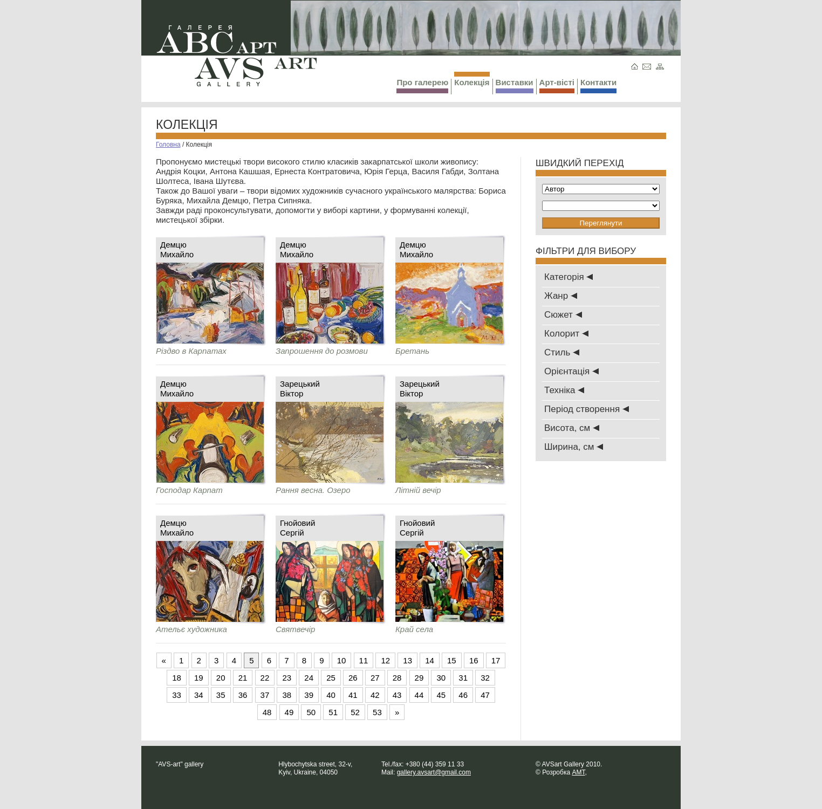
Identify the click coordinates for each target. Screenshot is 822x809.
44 (419, 695)
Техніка (564, 390)
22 (265, 677)
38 (286, 695)
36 (243, 695)
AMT (578, 772)
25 (330, 677)
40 (330, 695)
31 (463, 677)
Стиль (561, 352)
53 (377, 712)
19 (198, 677)
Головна (168, 144)
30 (441, 677)
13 (407, 660)
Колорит (566, 333)
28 (397, 677)
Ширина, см (573, 447)
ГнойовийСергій (297, 527)
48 (267, 712)
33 (176, 695)
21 (243, 677)
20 (220, 677)
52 (355, 712)
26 (353, 677)
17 (496, 660)
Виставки (514, 85)
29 (419, 677)
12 (385, 660)
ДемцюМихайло (177, 249)
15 (451, 660)
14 (429, 660)
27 (375, 677)
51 (333, 712)
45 (441, 695)
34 (198, 695)
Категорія (568, 277)
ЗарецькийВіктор (300, 388)
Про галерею (422, 85)
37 (265, 695)
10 (341, 660)
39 (308, 695)
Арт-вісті (556, 85)
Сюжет (563, 315)
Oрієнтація (571, 371)
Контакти (598, 85)
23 (286, 677)
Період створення (586, 409)
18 (176, 677)
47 (485, 695)
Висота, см (571, 428)
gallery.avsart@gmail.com (434, 772)
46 (463, 695)
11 (363, 660)
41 (353, 695)
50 (311, 712)
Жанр (560, 296)
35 (220, 695)
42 (375, 695)
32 (485, 677)
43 (397, 695)
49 (289, 712)
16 (473, 660)
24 (308, 677)
